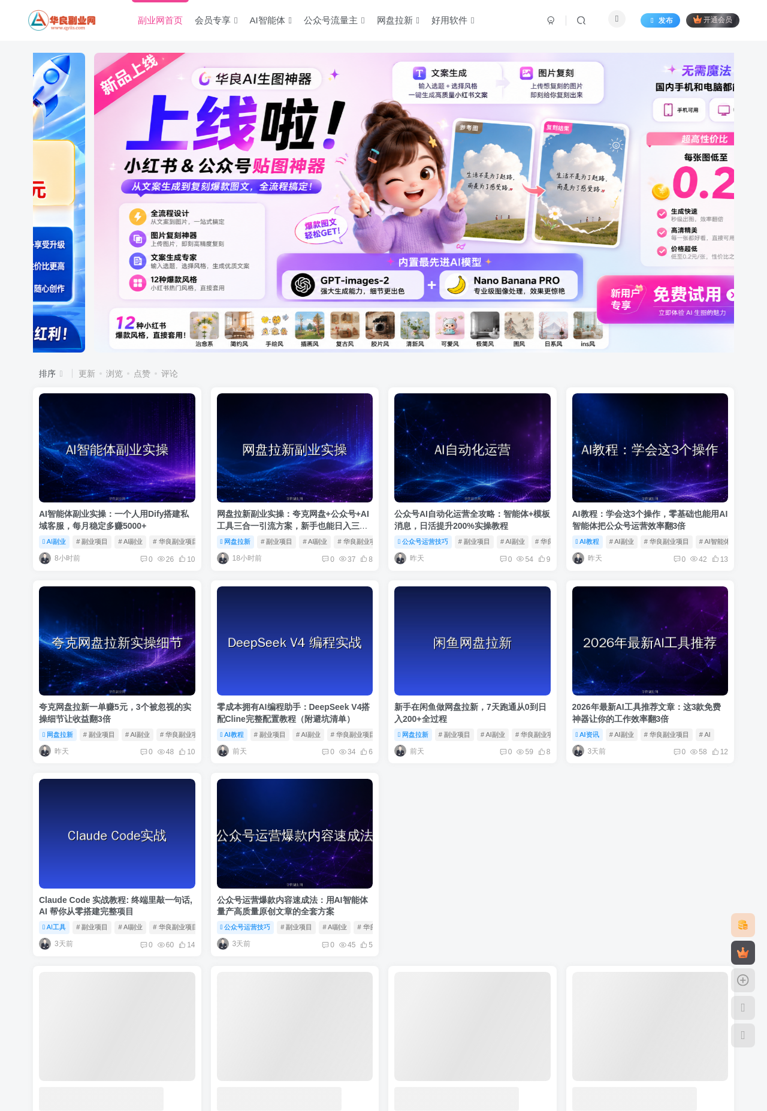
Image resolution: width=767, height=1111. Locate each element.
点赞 (142, 373)
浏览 (114, 373)
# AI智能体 (714, 541)
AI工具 (54, 927)
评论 (169, 373)
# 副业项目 (92, 541)
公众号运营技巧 (423, 541)
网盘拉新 (236, 541)
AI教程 (587, 541)
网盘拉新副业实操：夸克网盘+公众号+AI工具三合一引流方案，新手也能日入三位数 (293, 525)
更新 (86, 373)
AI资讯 (587, 734)
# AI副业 (130, 541)
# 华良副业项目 (175, 541)
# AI (705, 734)
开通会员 (712, 19)
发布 (660, 20)
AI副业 (54, 541)
